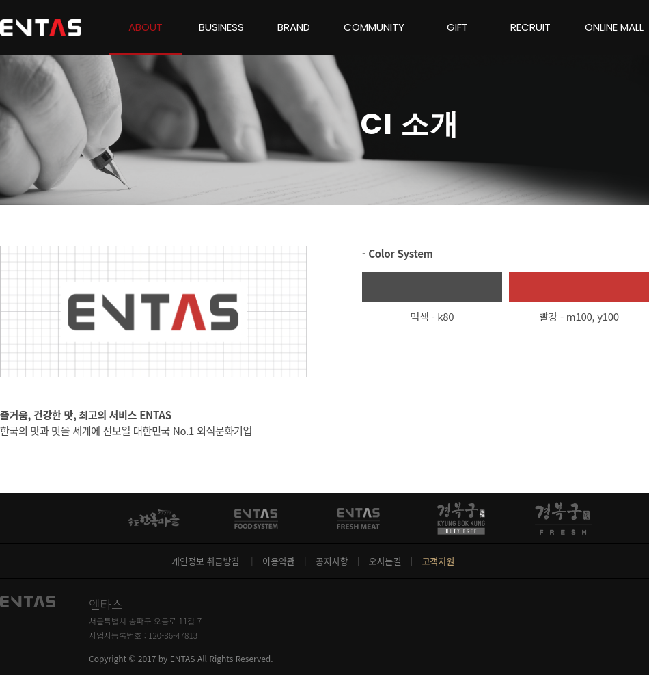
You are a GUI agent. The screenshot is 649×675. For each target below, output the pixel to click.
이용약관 (278, 561)
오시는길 (385, 561)
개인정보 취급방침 (206, 561)
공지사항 (332, 561)
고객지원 (438, 561)
